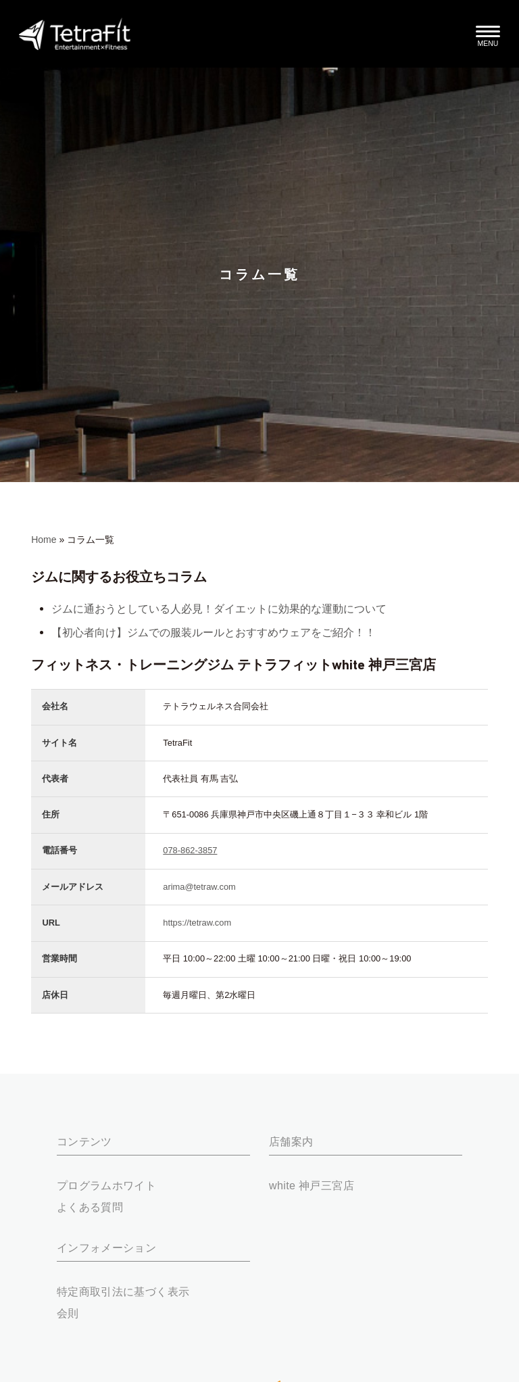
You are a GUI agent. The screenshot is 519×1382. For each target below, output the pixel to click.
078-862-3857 (190, 850)
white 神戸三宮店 (311, 1185)
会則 (68, 1313)
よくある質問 (90, 1207)
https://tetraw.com (197, 923)
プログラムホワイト (106, 1185)
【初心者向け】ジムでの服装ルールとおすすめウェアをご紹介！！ (213, 632)
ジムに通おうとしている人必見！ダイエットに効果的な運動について (219, 608)
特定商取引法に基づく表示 (123, 1291)
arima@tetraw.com (199, 887)
